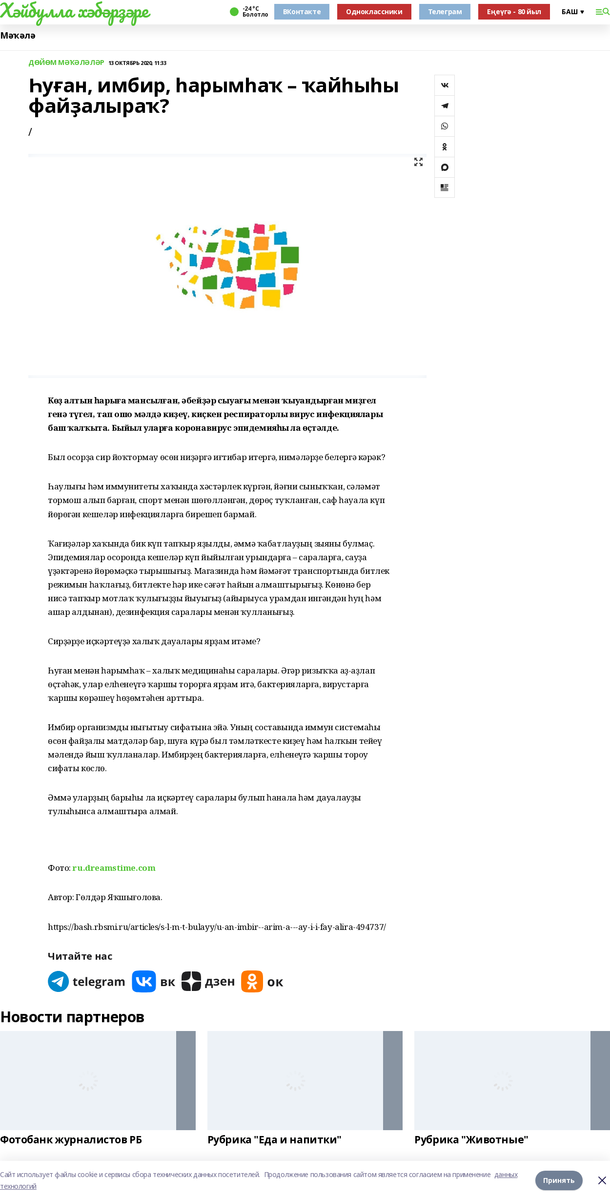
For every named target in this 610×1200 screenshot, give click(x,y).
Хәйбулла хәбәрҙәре (74, 10)
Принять (559, 1180)
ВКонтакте (302, 11)
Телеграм (445, 11)
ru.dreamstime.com (113, 867)
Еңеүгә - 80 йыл (514, 11)
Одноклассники (374, 11)
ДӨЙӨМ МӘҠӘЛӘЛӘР (66, 63)
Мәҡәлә (17, 35)
